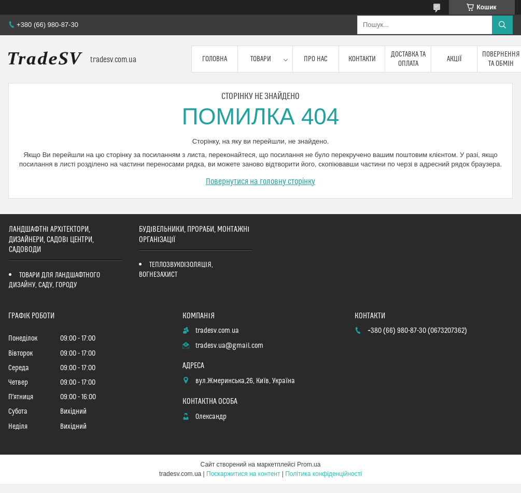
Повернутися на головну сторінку (261, 181)
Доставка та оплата (408, 59)
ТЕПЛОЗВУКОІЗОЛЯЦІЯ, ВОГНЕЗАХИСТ (176, 270)
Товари (260, 59)
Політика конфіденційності (323, 473)
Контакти (362, 59)
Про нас (316, 59)
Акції (454, 59)
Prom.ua (308, 464)
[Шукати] (502, 25)
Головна (214, 59)
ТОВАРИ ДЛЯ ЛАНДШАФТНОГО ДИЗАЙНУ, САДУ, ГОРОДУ (54, 280)
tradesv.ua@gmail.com (229, 346)
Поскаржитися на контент (243, 473)
